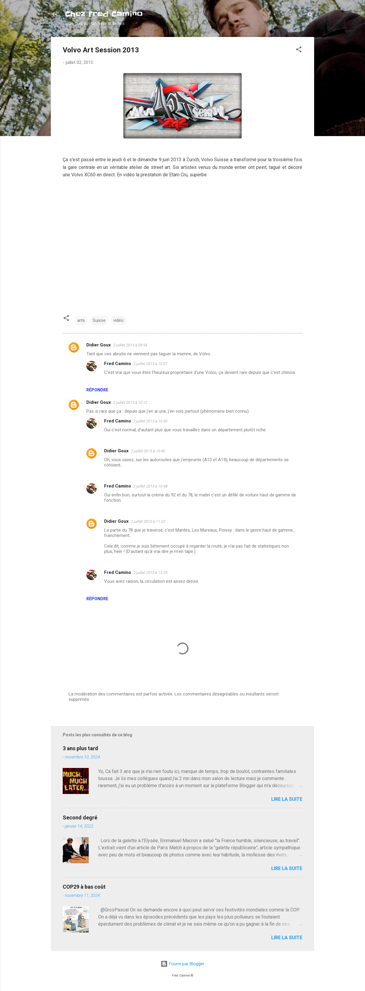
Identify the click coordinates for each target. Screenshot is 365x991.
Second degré (80, 817)
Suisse (99, 320)
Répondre (97, 390)
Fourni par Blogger (182, 963)
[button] (298, 50)
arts (81, 320)
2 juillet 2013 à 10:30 (150, 421)
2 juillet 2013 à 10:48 (150, 486)
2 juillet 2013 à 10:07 (150, 363)
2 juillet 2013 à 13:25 (150, 572)
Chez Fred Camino (104, 14)
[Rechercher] (310, 16)
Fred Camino (117, 363)
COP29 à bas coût (84, 887)
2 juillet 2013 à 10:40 (148, 451)
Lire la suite (286, 799)
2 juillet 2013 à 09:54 (130, 345)
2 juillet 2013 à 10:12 (130, 402)
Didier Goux (98, 345)
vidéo (118, 320)
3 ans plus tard (80, 748)
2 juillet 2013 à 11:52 (148, 521)
